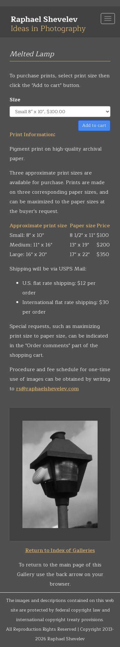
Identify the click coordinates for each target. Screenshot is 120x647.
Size (15, 100)
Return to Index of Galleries (60, 550)
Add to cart (94, 125)
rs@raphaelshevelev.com (47, 389)
